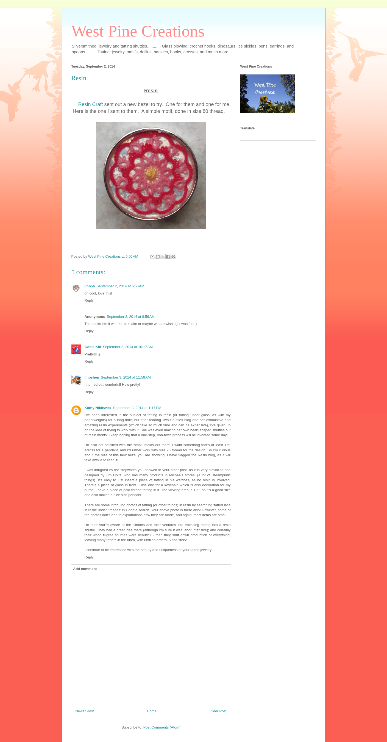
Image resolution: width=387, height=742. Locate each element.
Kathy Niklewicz (98, 408)
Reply (89, 300)
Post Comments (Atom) (161, 727)
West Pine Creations (138, 31)
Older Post (218, 711)
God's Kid (93, 347)
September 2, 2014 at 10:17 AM (128, 347)
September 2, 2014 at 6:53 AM (120, 286)
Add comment (85, 569)
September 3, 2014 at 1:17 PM (137, 408)
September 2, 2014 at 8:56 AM (131, 317)
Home (152, 711)
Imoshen (92, 377)
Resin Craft (90, 104)
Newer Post (85, 711)
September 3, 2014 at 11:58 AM (126, 377)
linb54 (90, 286)
